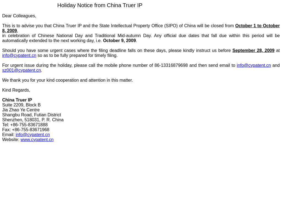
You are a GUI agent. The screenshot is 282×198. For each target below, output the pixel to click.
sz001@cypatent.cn (21, 70)
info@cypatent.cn (19, 55)
